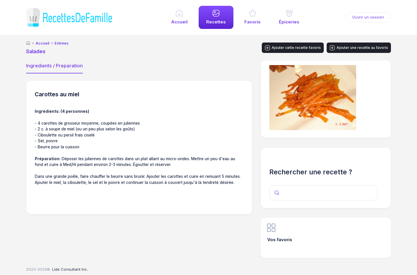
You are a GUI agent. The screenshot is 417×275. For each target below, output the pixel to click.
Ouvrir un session (368, 17)
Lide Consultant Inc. (70, 269)
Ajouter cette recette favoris (293, 48)
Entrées (61, 43)
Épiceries (289, 22)
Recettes (216, 22)
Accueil (179, 22)
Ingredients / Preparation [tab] (54, 66)
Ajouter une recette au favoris (359, 48)
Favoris (252, 22)
